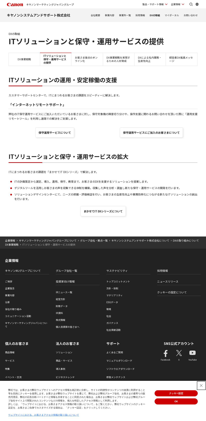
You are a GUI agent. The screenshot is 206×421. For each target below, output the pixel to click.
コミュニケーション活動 (18, 316)
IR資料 (59, 313)
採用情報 (140, 15)
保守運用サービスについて (55, 132)
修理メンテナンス (115, 377)
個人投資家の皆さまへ (67, 326)
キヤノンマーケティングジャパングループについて (48, 240)
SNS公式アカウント (179, 343)
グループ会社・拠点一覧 (94, 240)
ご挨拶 (8, 281)
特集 (7, 369)
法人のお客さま (67, 343)
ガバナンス (112, 323)
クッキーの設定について (172, 292)
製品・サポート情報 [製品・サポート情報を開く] (153, 4)
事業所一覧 (125, 15)
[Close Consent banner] (201, 385)
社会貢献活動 (113, 330)
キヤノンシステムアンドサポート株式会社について (140, 240)
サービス (9, 360)
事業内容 (109, 15)
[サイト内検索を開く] (191, 4)
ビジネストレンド (65, 377)
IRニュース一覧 (64, 292)
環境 (108, 309)
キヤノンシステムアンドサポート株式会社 (38, 15)
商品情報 (9, 352)
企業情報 (10, 240)
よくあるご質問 (114, 352)
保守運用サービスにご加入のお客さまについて (151, 132)
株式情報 (60, 320)
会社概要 (95, 15)
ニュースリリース (167, 281)
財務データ (62, 306)
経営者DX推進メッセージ (181, 59)
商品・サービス (64, 360)
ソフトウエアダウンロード (120, 369)
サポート (113, 343)
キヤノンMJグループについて (23, 271)
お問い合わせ (191, 15)
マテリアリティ (114, 295)
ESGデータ (112, 302)
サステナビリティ (117, 271)
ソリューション (64, 352)
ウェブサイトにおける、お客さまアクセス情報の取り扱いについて (43, 415)
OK (176, 401)
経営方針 (60, 299)
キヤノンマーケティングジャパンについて (26, 324)
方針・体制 (112, 288)
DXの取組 (155, 15)
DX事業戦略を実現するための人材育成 (118, 59)
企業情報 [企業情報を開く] (175, 4)
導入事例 (60, 369)
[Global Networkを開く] (197, 4)
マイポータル (172, 15)
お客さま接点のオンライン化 (86, 59)
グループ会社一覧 (66, 271)
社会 (108, 316)
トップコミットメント (118, 281)
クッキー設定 (176, 393)
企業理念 (9, 288)
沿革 (7, 302)
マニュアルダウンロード (119, 360)
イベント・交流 (13, 377)
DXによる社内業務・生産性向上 (149, 59)
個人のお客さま (17, 343)
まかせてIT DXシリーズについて (103, 211)
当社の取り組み (13, 309)
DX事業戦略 (24, 59)
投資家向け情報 (65, 281)
